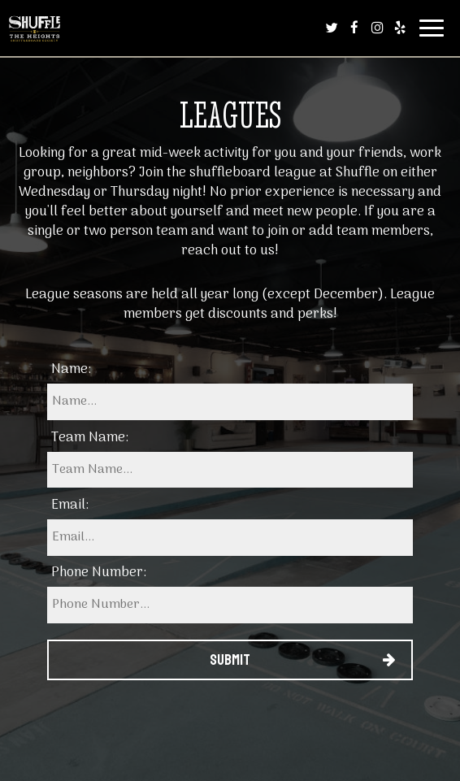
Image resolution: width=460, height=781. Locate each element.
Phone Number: (98, 573)
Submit (230, 660)
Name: (71, 370)
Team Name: (89, 438)
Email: (70, 505)
